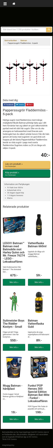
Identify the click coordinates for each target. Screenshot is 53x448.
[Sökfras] (23, 29)
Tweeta (20, 105)
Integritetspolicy (8, 445)
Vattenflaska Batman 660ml (37, 244)
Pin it (30, 105)
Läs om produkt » (26, 165)
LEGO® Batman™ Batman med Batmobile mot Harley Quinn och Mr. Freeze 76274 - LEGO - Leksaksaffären (14, 252)
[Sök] (49, 29)
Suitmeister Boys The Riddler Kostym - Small (13, 323)
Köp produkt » (26, 173)
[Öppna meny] (5, 3)
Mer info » (14, 282)
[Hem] (14, 3)
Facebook (8, 105)
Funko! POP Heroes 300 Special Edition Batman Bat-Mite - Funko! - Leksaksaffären (38, 393)
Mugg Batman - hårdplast (12, 387)
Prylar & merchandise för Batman (26, 16)
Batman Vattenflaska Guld (36, 323)
